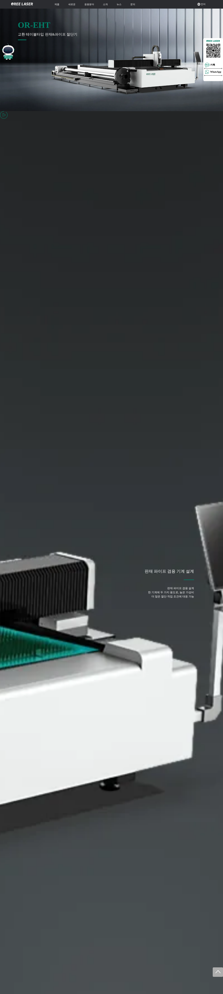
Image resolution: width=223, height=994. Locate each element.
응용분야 (89, 4)
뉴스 (119, 4)
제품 (57, 4)
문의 (132, 4)
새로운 (71, 4)
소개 (105, 4)
